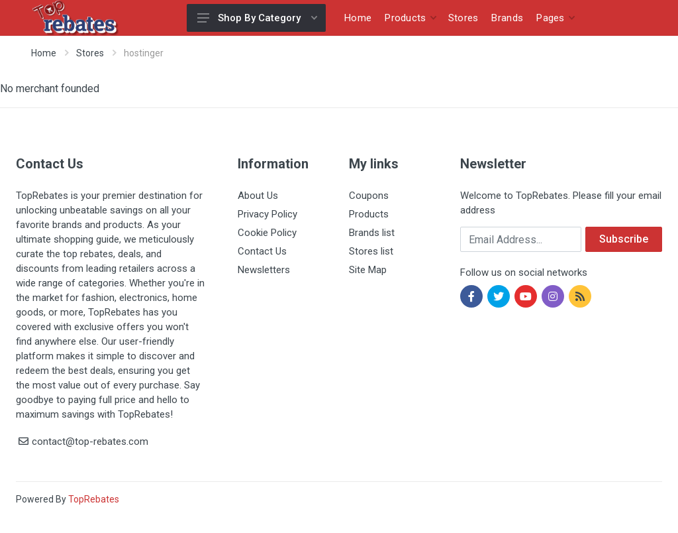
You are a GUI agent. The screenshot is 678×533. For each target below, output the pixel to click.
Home (43, 53)
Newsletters (264, 270)
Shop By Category (257, 18)
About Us (258, 196)
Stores (90, 53)
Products (369, 214)
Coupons (369, 196)
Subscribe (623, 239)
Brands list (372, 233)
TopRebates (93, 499)
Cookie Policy (267, 233)
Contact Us (262, 251)
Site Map (368, 270)
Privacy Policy (267, 214)
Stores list (371, 251)
